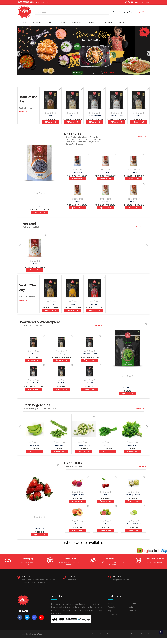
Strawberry (39, 528)
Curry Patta (127, 387)
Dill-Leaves (108, 445)
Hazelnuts (106, 172)
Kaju (35, 264)
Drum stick (59, 445)
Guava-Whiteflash (134, 524)
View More (23, 112)
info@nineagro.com (39, 2)
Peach (77, 524)
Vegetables (76, 22)
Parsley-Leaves (132, 445)
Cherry (105, 495)
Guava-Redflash (105, 524)
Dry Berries (77, 172)
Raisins (77, 201)
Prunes (39, 206)
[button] (148, 53)
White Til (139, 116)
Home (23, 22)
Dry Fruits (36, 22)
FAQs (147, 2)
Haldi (73, 304)
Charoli (134, 172)
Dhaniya (51, 304)
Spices (62, 22)
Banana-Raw (35, 445)
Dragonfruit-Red (77, 495)
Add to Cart (50, 122)
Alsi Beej (72, 116)
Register (111, 610)
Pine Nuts (134, 201)
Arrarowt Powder (94, 116)
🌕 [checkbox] (161, 632)
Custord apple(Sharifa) (134, 495)
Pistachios (106, 201)
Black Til (90, 383)
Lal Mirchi (94, 304)
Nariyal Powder (117, 116)
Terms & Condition (107, 634)
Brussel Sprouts (84, 445)
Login (131, 607)
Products (111, 607)
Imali (51, 116)
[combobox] (72, 12)
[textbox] (72, 12)
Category (132, 603)
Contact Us (139, 2)
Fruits (50, 22)
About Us (109, 22)
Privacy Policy (123, 634)
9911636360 (23, 2)
